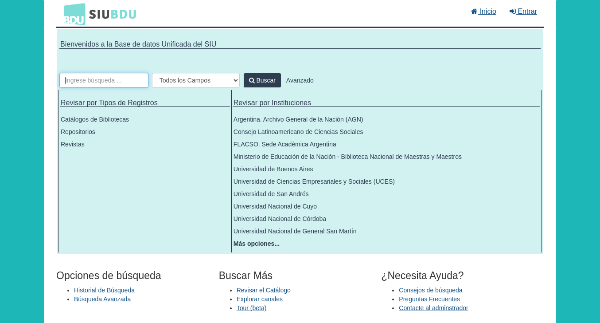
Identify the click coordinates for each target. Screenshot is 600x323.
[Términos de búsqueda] (103, 80)
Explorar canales (260, 299)
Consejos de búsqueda (430, 290)
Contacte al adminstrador (433, 307)
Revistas (73, 144)
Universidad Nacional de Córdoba (280, 218)
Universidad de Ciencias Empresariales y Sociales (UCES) (314, 181)
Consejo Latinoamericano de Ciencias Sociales (298, 131)
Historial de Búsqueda (104, 290)
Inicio (483, 11)
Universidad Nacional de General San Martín (295, 231)
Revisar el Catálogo (264, 290)
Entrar (523, 11)
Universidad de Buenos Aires (273, 169)
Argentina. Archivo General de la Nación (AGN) (298, 119)
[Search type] (196, 80)
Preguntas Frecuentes (429, 299)
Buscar (262, 80)
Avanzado (300, 80)
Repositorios (78, 131)
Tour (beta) (252, 307)
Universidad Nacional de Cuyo (275, 206)
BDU (72, 14)
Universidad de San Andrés (271, 193)
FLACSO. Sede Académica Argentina (285, 144)
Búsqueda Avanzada (102, 299)
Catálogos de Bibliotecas (95, 119)
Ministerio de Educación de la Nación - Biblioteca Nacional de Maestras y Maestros (348, 156)
